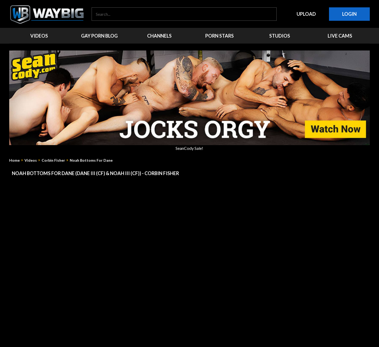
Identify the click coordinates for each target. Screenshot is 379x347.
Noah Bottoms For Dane (91, 160)
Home (14, 160)
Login (349, 14)
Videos (30, 160)
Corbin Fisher (53, 160)
